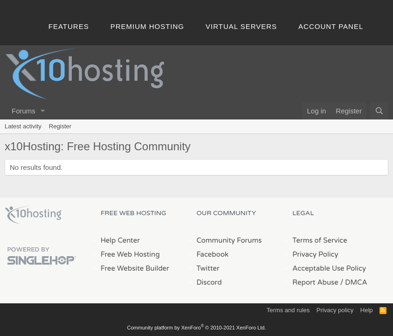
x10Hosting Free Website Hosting (33, 215)
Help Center (120, 240)
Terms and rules (288, 310)
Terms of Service (319, 240)
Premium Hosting (147, 26)
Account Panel (330, 26)
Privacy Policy (315, 254)
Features (68, 26)
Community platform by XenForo (196, 327)
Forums (23, 111)
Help (366, 310)
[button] (42, 110)
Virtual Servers (241, 26)
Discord (209, 282)
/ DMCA (353, 282)
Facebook (213, 254)
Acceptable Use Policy (329, 268)
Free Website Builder (135, 268)
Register (60, 126)
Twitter (208, 268)
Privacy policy (335, 310)
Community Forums (229, 240)
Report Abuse (315, 282)
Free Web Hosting (130, 254)
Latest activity (23, 126)
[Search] (379, 110)
